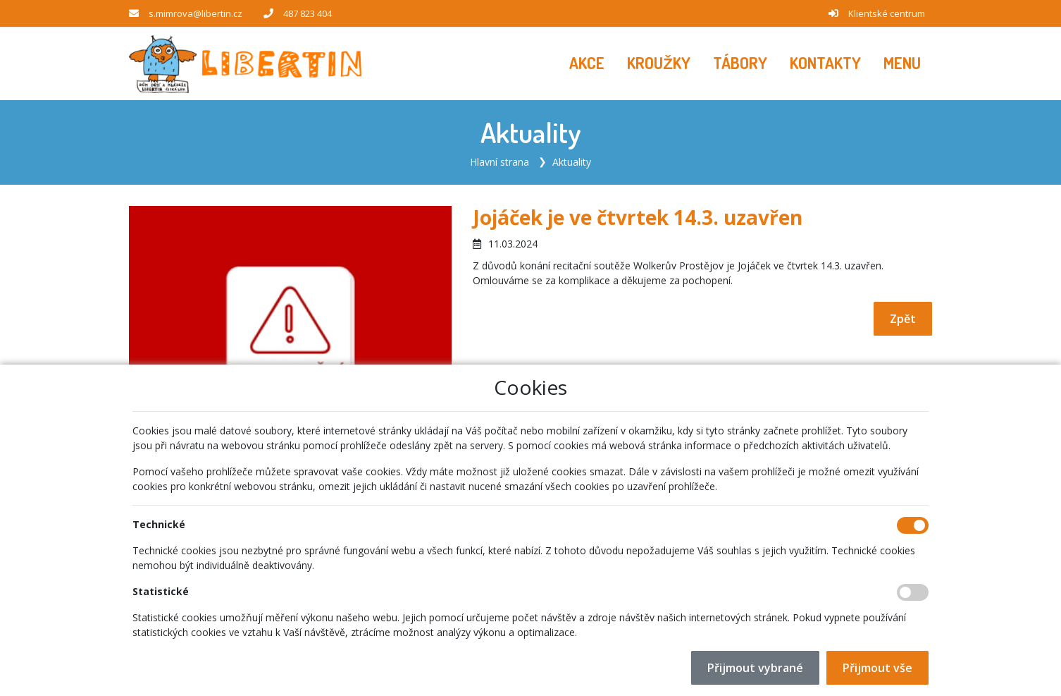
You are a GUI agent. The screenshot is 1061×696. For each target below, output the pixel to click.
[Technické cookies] (913, 525)
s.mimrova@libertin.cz (195, 13)
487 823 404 (307, 13)
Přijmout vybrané (755, 668)
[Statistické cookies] (913, 592)
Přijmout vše (877, 668)
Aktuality (571, 162)
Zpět (903, 318)
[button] (902, 63)
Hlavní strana (499, 162)
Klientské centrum (886, 13)
